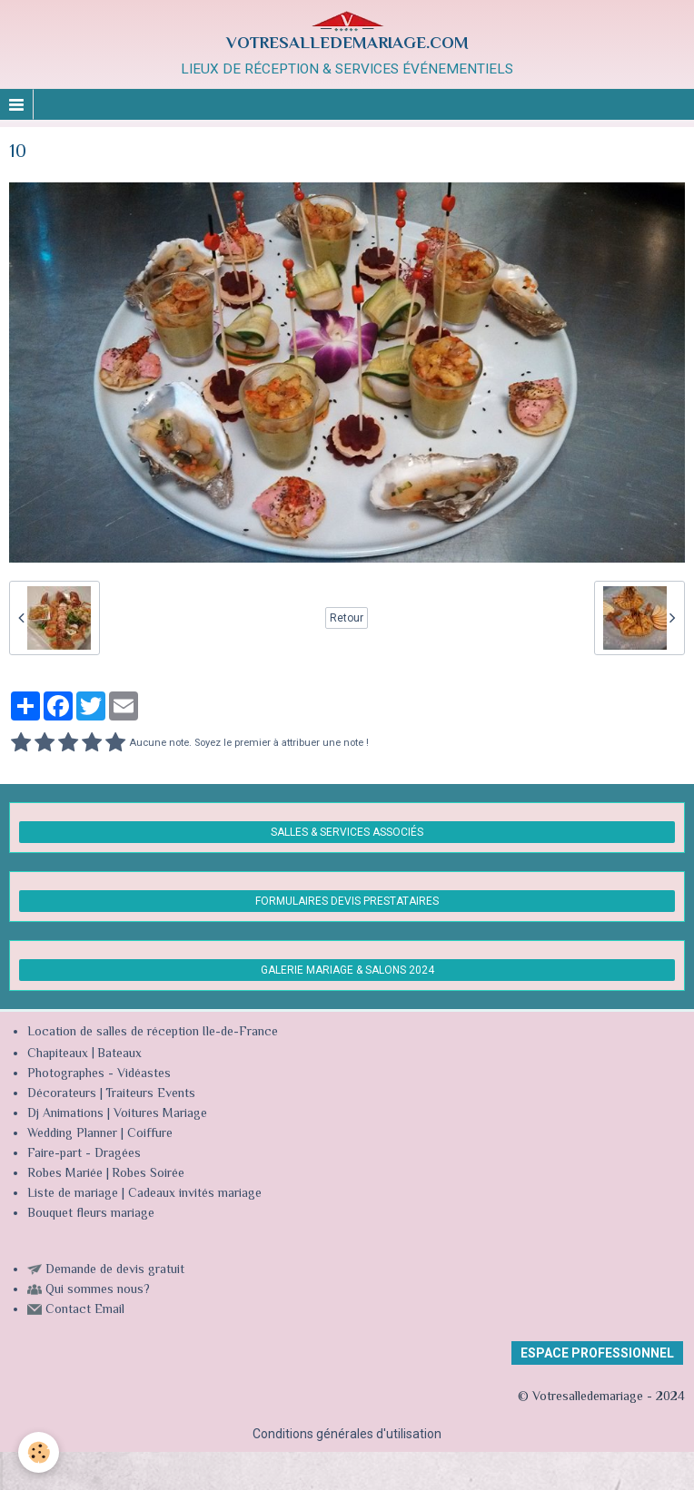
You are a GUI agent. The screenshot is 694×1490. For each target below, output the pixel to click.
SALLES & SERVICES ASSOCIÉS (347, 832)
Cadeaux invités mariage (195, 1194)
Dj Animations (65, 1114)
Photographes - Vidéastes (99, 1074)
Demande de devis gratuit (114, 1270)
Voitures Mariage (160, 1114)
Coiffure (151, 1134)
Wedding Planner (72, 1134)
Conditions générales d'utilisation (347, 1433)
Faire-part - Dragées (84, 1154)
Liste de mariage (72, 1194)
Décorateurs (61, 1094)
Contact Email (84, 1310)
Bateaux (119, 1054)
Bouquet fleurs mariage (90, 1214)
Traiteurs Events (150, 1094)
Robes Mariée (65, 1174)
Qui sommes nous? (97, 1290)
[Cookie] (38, 1452)
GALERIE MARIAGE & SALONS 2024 (347, 970)
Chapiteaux (57, 1054)
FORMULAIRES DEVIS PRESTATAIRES (347, 901)
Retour (346, 618)
